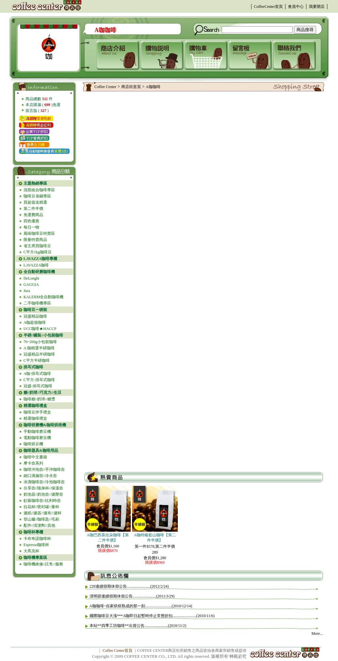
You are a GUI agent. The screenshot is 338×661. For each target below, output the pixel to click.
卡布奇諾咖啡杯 (37, 538)
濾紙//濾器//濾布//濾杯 (42, 513)
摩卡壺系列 (33, 463)
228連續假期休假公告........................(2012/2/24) (129, 586)
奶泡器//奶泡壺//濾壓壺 (43, 494)
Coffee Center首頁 (117, 650)
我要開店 (317, 6)
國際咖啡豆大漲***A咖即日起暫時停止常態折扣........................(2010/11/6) (152, 616)
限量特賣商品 (35, 239)
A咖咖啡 (153, 86)
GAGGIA (31, 284)
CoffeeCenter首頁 (268, 6)
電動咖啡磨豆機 (37, 437)
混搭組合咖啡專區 (39, 190)
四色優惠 (31, 221)
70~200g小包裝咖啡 (40, 342)
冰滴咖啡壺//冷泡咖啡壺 (44, 482)
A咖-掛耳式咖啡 (37, 373)
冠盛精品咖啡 (35, 316)
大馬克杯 (31, 551)
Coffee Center (105, 86)
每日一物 (31, 227)
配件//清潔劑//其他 (39, 525)
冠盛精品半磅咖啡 (39, 354)
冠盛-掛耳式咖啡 (38, 386)
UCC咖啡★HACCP (40, 328)
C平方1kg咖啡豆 (38, 252)
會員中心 (296, 6)
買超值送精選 (35, 202)
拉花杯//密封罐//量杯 (41, 507)
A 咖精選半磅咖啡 (39, 348)
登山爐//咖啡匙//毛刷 (41, 519)
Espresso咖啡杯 (36, 544)
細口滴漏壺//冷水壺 (40, 475)
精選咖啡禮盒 (35, 418)
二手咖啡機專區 (37, 303)
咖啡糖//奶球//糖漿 (39, 399)
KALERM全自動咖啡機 (44, 297)
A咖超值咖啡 (35, 322)
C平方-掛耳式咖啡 (39, 379)
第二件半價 (33, 208)
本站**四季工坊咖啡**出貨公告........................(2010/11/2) (138, 625)
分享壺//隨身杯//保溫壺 (43, 488)
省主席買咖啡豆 (37, 246)
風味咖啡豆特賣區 (39, 233)
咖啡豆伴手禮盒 (37, 412)
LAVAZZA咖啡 (36, 265)
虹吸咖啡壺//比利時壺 (42, 500)
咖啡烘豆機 (33, 444)
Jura (27, 290)
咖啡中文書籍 (35, 457)
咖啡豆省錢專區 (37, 196)
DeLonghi (32, 278)
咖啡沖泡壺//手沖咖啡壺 (44, 469)
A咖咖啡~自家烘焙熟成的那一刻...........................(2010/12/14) (140, 606)
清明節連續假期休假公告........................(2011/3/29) (132, 596)
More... (317, 633)
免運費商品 (33, 214)
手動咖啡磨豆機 (37, 431)
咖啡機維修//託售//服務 (43, 564)
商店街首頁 (131, 86)
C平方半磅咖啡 (37, 360)
